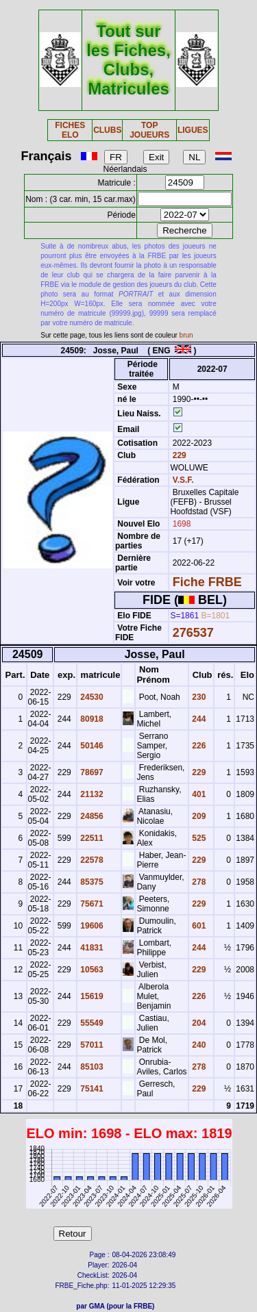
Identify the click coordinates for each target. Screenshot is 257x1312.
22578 (90, 860)
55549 (90, 1023)
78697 (90, 772)
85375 (90, 882)
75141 (90, 1089)
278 (198, 882)
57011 (90, 1045)
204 (198, 1023)
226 (198, 745)
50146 (90, 745)
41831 (90, 948)
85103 (90, 1067)
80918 (90, 719)
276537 (193, 633)
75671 (90, 904)
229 (178, 455)
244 (198, 719)
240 (198, 1045)
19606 (90, 926)
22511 (90, 838)
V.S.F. (183, 480)
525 (198, 838)
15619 (90, 996)
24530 (90, 697)
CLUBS (107, 130)
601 (198, 926)
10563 (90, 969)
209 (198, 816)
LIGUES (193, 130)
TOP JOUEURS (149, 130)
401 (198, 794)
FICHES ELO (70, 130)
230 (198, 697)
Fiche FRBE (207, 582)
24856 (90, 816)
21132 (90, 794)
